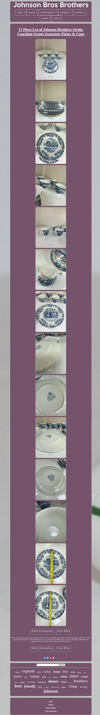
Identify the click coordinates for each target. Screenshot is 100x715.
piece (64, 687)
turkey (47, 671)
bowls (63, 682)
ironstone (42, 682)
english (46, 687)
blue (65, 671)
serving (83, 687)
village (72, 686)
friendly (29, 686)
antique (55, 677)
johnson (51, 691)
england (28, 671)
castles (84, 676)
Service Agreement (51, 711)
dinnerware (55, 687)
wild (49, 677)
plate (18, 672)
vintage (34, 676)
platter (17, 676)
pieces (79, 672)
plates (74, 676)
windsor (22, 682)
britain (56, 671)
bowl (70, 682)
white (39, 672)
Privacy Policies (51, 708)
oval (44, 677)
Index (51, 701)
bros (18, 686)
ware (15, 682)
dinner (53, 681)
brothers (81, 681)
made (72, 672)
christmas (31, 682)
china (64, 676)
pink (40, 687)
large (25, 677)
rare (85, 672)
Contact (50, 704)
